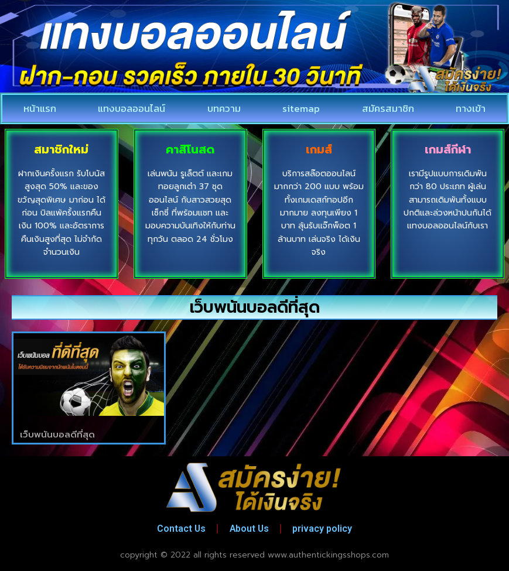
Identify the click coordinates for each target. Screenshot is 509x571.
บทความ (224, 108)
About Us (249, 528)
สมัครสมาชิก (388, 108)
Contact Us (179, 528)
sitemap (301, 108)
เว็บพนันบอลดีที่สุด (57, 434)
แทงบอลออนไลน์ (131, 108)
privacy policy (324, 528)
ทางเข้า (471, 108)
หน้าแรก (39, 108)
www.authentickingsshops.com (328, 555)
